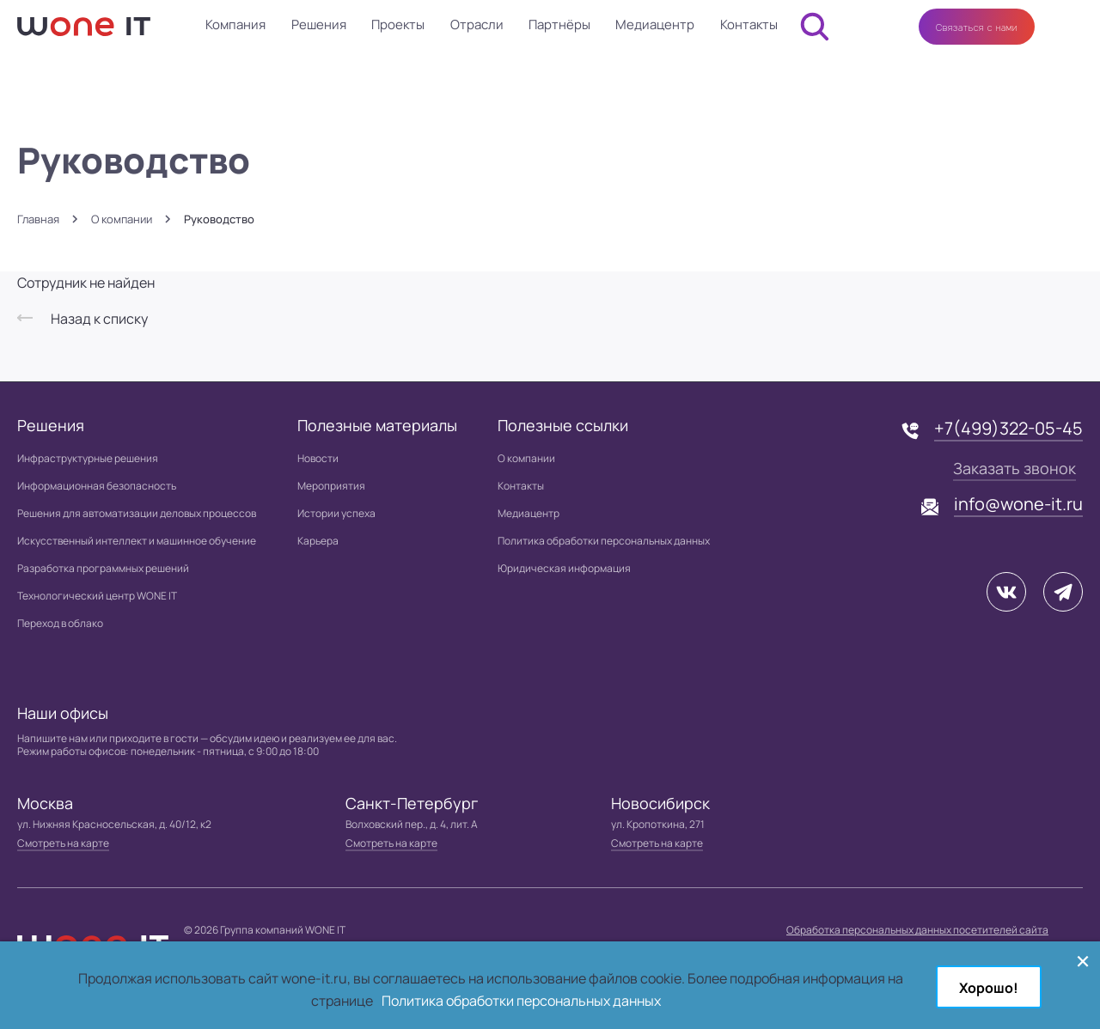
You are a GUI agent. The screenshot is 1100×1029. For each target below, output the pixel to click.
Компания (235, 24)
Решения (318, 24)
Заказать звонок (1014, 468)
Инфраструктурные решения (87, 458)
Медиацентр (654, 24)
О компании (121, 219)
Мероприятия (331, 485)
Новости (318, 458)
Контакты (749, 24)
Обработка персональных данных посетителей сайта (917, 929)
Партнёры (559, 24)
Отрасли (477, 24)
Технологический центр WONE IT (97, 595)
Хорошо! (988, 987)
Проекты (398, 24)
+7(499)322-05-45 (1008, 428)
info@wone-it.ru (1018, 503)
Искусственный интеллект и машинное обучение (136, 540)
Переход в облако (60, 623)
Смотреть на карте (63, 843)
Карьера (318, 540)
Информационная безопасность (96, 485)
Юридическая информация (564, 568)
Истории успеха (336, 513)
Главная (38, 219)
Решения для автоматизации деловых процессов (136, 513)
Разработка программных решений (103, 568)
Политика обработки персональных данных (604, 540)
